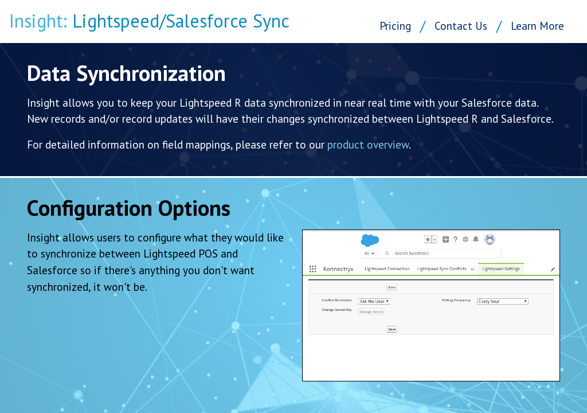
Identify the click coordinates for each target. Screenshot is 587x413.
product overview (368, 144)
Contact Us (461, 25)
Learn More (537, 25)
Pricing (395, 25)
